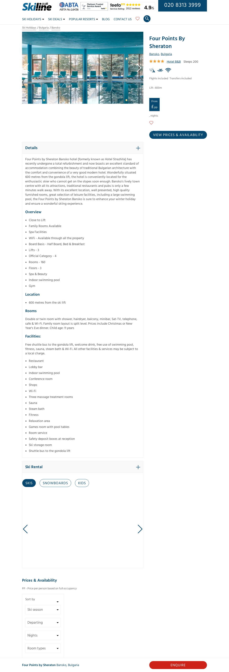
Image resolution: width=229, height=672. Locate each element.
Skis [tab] (29, 483)
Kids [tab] (82, 483)
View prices (178, 134)
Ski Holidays (33, 19)
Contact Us (123, 19)
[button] (82, 148)
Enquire (178, 665)
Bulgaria (44, 28)
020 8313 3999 (182, 5)
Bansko (55, 28)
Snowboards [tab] (55, 483)
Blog (106, 19)
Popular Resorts (83, 19)
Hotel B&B (174, 61)
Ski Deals (56, 19)
